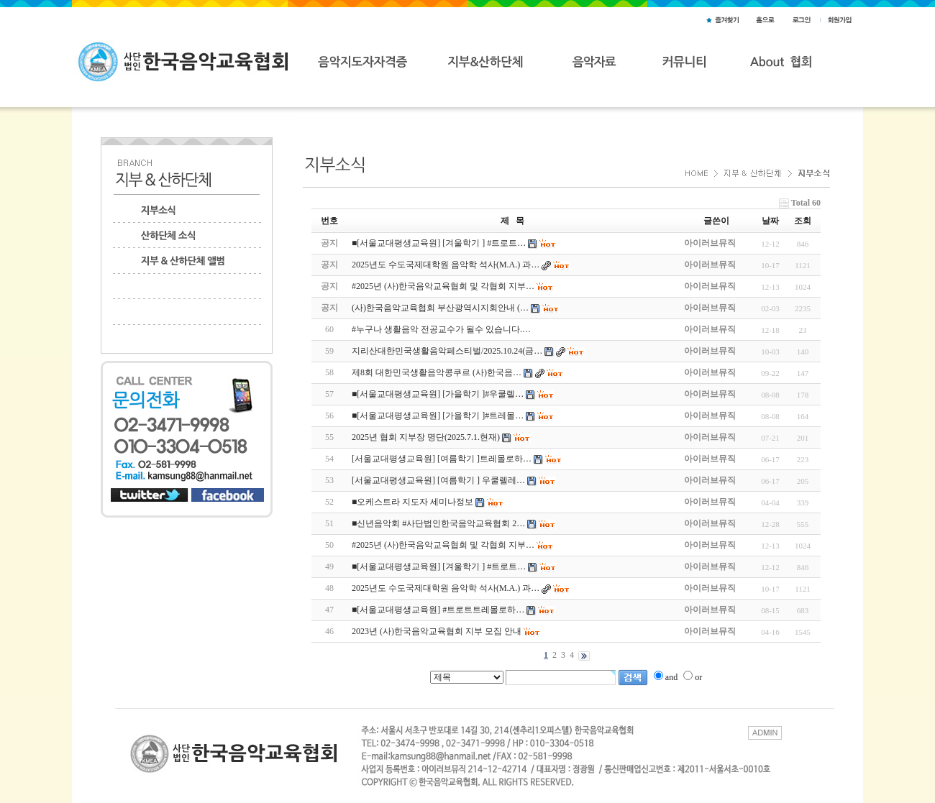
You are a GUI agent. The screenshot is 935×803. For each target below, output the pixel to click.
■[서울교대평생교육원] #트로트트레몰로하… (438, 610)
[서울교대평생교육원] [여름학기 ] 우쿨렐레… (438, 480)
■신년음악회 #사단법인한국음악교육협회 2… (438, 523)
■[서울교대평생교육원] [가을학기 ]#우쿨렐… (438, 394)
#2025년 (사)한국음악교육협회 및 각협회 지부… (443, 545)
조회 (802, 221)
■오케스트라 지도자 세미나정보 (412, 502)
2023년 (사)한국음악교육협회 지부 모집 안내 (436, 631)
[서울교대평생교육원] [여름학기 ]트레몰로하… (442, 459)
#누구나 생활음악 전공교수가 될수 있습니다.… (441, 329)
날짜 (770, 221)
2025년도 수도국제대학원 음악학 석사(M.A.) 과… (445, 588)
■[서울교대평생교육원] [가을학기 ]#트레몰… (438, 415)
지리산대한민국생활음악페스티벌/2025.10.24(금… (447, 351)
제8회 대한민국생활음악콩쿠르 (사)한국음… (436, 372)
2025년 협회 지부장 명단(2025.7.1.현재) (426, 437)
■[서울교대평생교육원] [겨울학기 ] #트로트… (439, 566)
